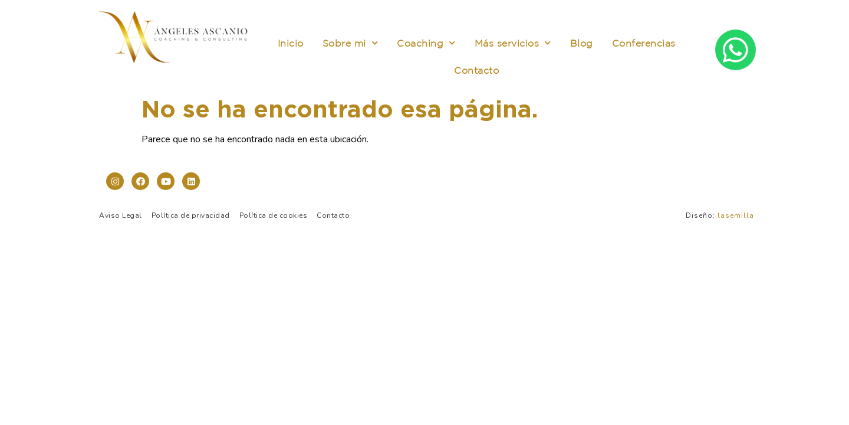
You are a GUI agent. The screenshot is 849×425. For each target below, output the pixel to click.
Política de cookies (273, 215)
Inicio (291, 43)
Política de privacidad (191, 215)
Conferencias (644, 43)
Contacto (476, 70)
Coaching (426, 43)
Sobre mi (351, 43)
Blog (581, 43)
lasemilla (736, 215)
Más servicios (513, 43)
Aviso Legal (120, 215)
